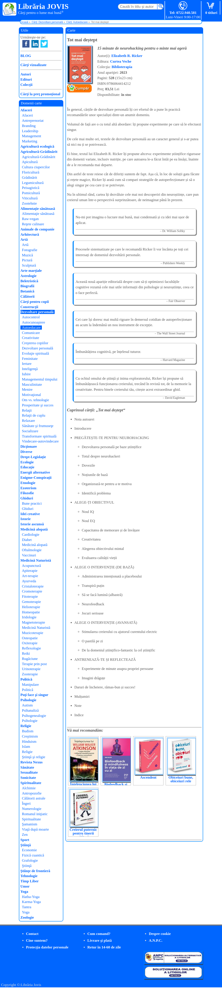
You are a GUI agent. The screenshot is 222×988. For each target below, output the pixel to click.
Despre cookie (160, 934)
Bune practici (32, 503)
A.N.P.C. (155, 940)
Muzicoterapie (32, 633)
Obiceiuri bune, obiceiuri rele (180, 779)
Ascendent (148, 777)
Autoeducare (31, 327)
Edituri (26, 79)
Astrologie (28, 276)
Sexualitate (29, 772)
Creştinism (30, 736)
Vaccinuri (29, 555)
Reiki (26, 653)
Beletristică (29, 281)
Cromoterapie (32, 591)
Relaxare (28, 421)
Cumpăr (82, 88)
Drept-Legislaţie (33, 457)
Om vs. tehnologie (35, 400)
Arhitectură (29, 234)
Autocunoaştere (33, 322)
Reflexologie (31, 648)
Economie (29, 850)
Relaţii (27, 410)
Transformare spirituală (39, 436)
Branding (29, 126)
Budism (27, 731)
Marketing (29, 141)
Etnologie (27, 483)
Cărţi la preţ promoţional (40, 94)
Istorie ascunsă (32, 524)
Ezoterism (28, 488)
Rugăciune (30, 659)
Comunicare (31, 333)
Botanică (27, 291)
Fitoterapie (30, 596)
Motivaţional (31, 395)
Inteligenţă (30, 369)
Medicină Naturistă (35, 560)
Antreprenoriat (33, 120)
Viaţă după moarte (35, 829)
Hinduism (29, 741)
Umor (24, 886)
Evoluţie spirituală (35, 353)
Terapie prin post (34, 664)
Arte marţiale (31, 271)
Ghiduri (26, 498)
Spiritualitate (30, 783)
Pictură (27, 260)
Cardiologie (30, 534)
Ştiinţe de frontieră (35, 871)
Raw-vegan (30, 219)
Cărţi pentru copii (34, 302)
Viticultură (30, 198)
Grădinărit (29, 177)
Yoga (24, 892)
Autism (27, 705)
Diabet (27, 540)
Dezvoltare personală (37, 312)
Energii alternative (35, 472)
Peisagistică (30, 188)
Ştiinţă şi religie (33, 757)
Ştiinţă (25, 845)
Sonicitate (28, 778)
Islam (26, 746)
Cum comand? (98, 934)
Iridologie (29, 617)
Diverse (26, 452)
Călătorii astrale (33, 798)
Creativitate (30, 338)
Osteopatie (30, 638)
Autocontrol (31, 317)
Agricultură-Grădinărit (38, 152)
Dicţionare (28, 446)
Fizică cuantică (33, 855)
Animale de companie (37, 229)
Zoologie (27, 917)
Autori (25, 74)
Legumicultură (33, 183)
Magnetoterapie (33, 622)
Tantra (26, 907)
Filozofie (27, 493)
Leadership (30, 131)
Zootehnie (29, 203)
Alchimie (29, 788)
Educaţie (27, 467)
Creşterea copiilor (35, 343)
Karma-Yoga (31, 902)
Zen (25, 835)
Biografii (27, 286)
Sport (24, 840)
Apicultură (30, 162)
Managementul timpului (39, 379)
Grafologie (30, 860)
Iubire (26, 374)
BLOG (25, 56)
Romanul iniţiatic (35, 814)
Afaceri (26, 110)
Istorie (25, 519)
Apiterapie (30, 571)
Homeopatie (31, 612)
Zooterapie (30, 674)
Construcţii (29, 307)
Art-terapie (30, 576)
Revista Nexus (31, 762)
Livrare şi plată (99, 940)
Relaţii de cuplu (33, 415)
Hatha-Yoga (30, 897)
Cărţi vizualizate (33, 65)
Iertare (26, 364)
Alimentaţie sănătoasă (37, 209)
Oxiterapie (30, 643)
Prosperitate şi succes (37, 405)
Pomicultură (31, 193)
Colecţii (26, 85)
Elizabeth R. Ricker (126, 56)
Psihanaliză (30, 710)
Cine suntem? (37, 940)
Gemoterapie (31, 602)
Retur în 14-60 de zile (104, 947)
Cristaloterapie (33, 586)
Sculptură (29, 265)
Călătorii (27, 296)
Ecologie (27, 462)
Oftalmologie (32, 550)
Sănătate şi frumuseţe (37, 426)
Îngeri (26, 803)
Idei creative (30, 514)
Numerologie (31, 809)
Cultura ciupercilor (36, 167)
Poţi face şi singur (34, 695)
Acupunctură (31, 566)
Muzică (27, 255)
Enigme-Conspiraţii (36, 478)
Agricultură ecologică (37, 146)
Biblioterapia (122, 67)
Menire (27, 389)
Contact (32, 934)
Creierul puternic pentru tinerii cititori (83, 833)
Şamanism (29, 824)
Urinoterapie (31, 669)
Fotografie (29, 250)
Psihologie (28, 700)
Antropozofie (32, 793)
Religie (25, 726)
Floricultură (30, 172)
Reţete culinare (33, 224)
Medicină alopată (34, 529)
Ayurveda (29, 581)
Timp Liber (29, 881)
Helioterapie (31, 607)
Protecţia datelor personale (47, 947)
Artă (24, 239)
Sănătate (27, 767)
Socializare (30, 431)
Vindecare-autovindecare (40, 441)
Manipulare (30, 685)
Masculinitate (32, 384)
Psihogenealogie (34, 716)
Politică (26, 679)
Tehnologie (29, 876)
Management (31, 136)
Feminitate (30, 359)
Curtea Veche (120, 61)
